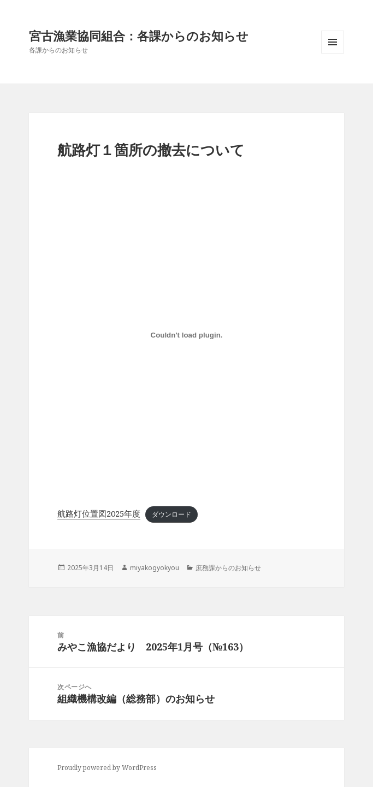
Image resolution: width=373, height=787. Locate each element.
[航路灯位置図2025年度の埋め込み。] (186, 335)
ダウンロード (171, 514)
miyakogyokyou (154, 567)
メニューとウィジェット (332, 53)
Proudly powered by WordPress (107, 767)
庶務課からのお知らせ (228, 567)
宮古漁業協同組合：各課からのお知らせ (138, 35)
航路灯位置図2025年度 (98, 513)
